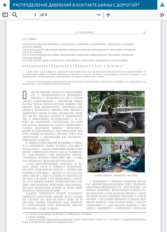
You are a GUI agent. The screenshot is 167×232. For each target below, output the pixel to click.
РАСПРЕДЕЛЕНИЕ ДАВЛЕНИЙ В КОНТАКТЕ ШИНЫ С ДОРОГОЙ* (76, 5)
